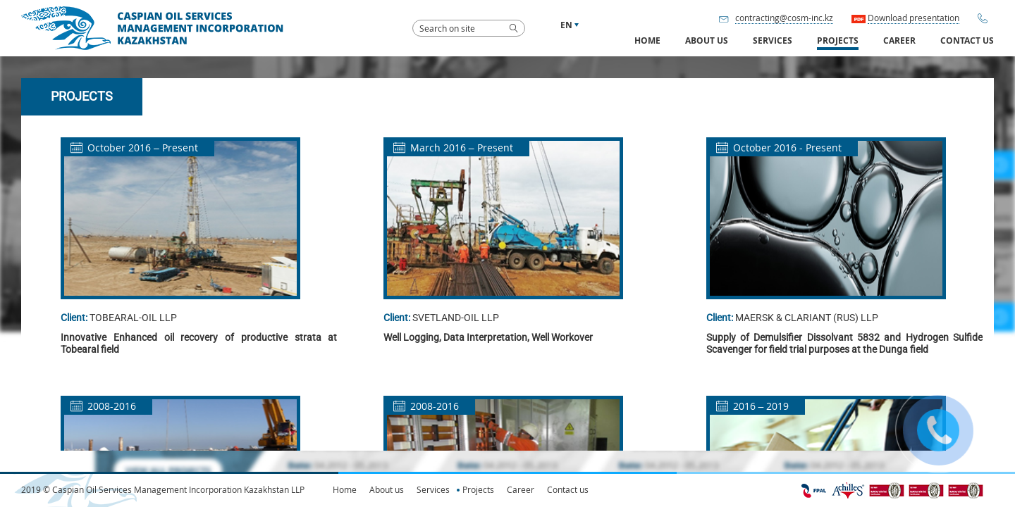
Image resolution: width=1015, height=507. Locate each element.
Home (647, 40)
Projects (838, 40)
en (566, 25)
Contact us (967, 40)
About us (386, 489)
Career (899, 40)
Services (433, 489)
